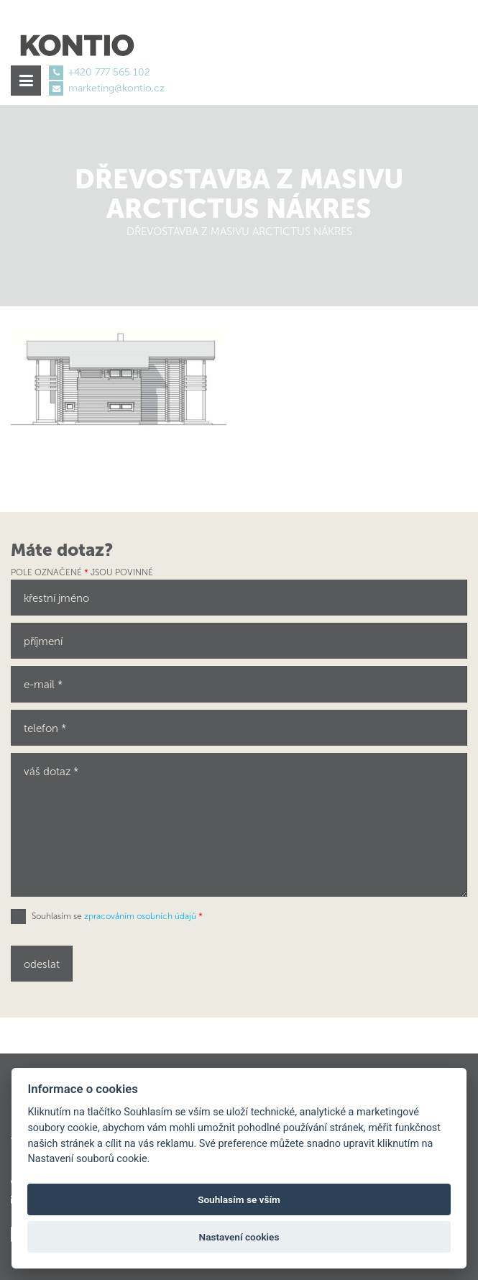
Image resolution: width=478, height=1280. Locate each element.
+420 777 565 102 (109, 72)
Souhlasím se (117, 916)
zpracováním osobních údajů (140, 916)
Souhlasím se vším (239, 1199)
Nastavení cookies (239, 1237)
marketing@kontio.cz (116, 88)
